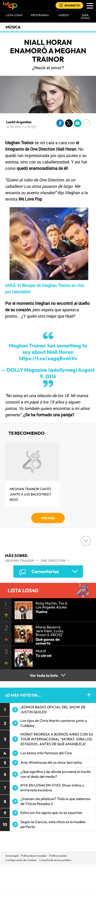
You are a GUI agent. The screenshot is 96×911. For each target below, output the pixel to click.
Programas (40, 15)
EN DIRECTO (72, 5)
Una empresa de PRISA (48, 875)
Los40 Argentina (18, 122)
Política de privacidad (33, 855)
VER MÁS (48, 518)
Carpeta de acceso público (55, 860)
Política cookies (58, 855)
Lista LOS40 (14, 15)
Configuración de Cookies (21, 860)
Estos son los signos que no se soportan (51, 812)
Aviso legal (11, 855)
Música (13, 27)
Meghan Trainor (19, 560)
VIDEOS (63, 15)
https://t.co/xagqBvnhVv (48, 358)
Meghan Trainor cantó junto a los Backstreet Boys (30, 494)
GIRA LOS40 (85, 16)
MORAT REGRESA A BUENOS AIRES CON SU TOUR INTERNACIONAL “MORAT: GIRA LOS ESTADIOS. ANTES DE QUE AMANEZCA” (56, 739)
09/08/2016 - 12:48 (21, 127)
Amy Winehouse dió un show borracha (51, 762)
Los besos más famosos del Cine (46, 753)
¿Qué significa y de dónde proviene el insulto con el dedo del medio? (55, 774)
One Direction (53, 560)
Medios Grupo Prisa (48, 888)
